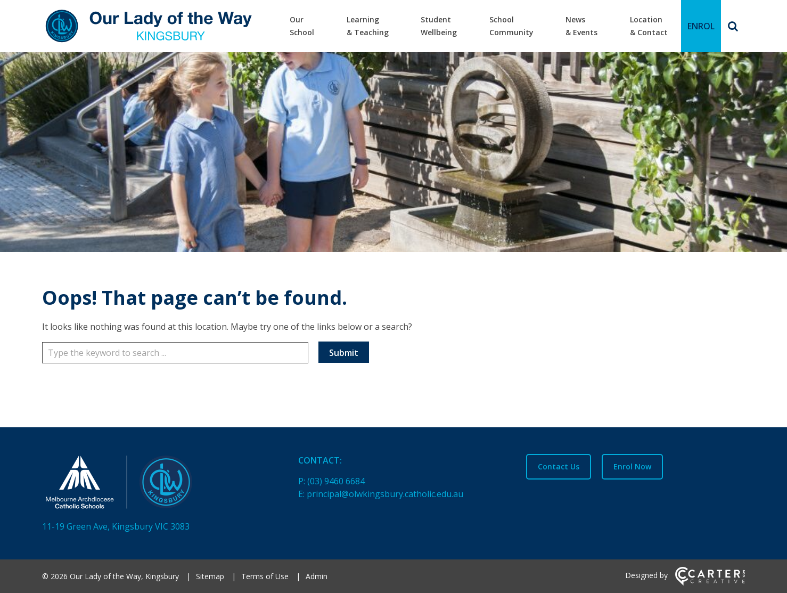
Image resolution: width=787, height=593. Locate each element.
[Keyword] (175, 352)
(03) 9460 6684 (336, 481)
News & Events (581, 25)
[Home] (151, 484)
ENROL (701, 26)
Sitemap (210, 576)
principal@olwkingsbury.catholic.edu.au (385, 494)
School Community (511, 25)
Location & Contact (649, 25)
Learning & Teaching (368, 25)
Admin (316, 576)
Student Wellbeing (439, 25)
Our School (302, 25)
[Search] (733, 26)
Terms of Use (265, 576)
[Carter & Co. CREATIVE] (710, 583)
